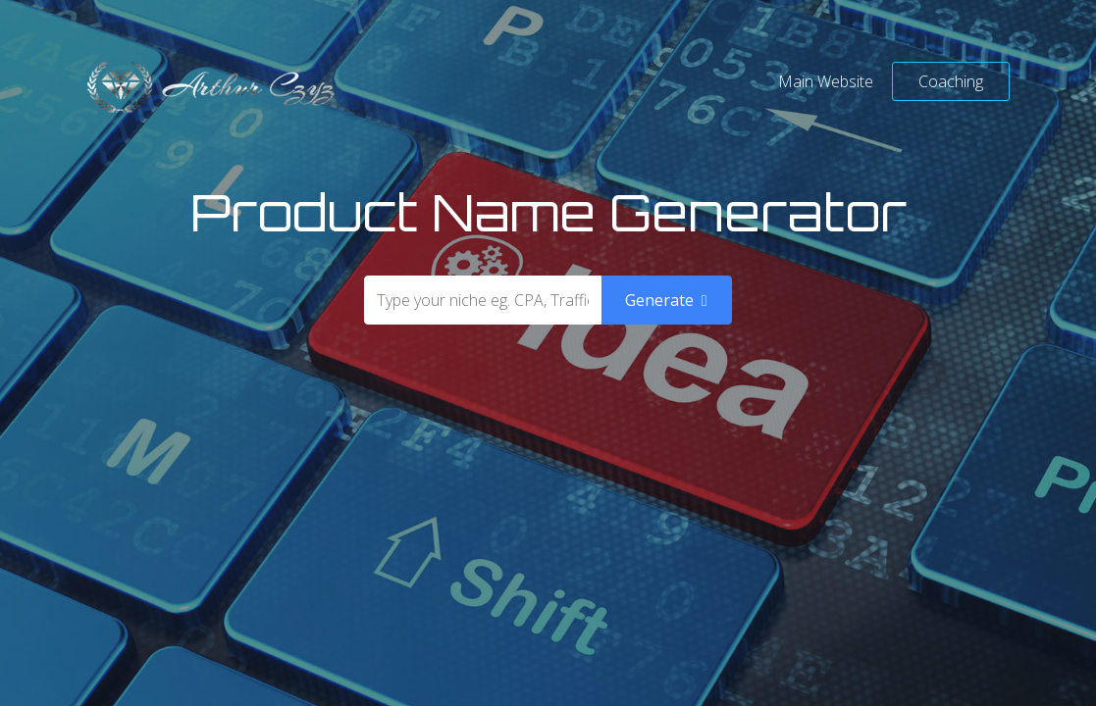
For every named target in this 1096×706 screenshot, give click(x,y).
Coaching (950, 81)
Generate (666, 300)
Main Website (825, 81)
